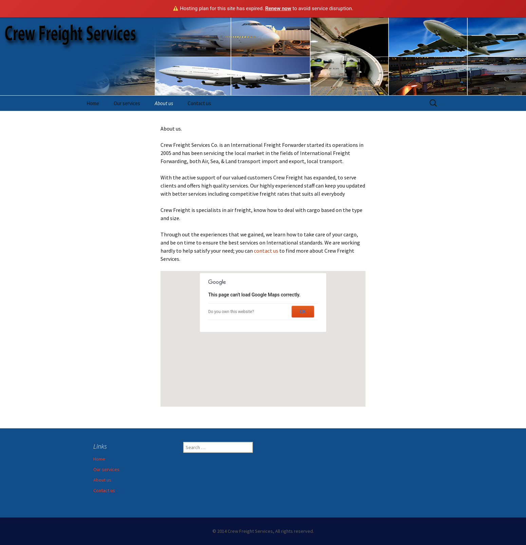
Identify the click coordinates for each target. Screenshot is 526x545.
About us (164, 103)
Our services (127, 103)
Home (93, 103)
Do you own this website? (231, 311)
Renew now (278, 8)
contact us (266, 250)
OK (303, 311)
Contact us (199, 103)
